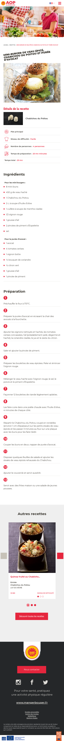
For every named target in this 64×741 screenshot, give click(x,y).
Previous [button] (4, 556)
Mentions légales (32, 718)
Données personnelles (32, 712)
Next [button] (60, 556)
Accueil (6, 45)
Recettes (12, 45)
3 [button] (36, 607)
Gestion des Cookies (32, 714)
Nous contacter (31, 669)
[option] (32, 560)
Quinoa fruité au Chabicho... (25, 577)
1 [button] (29, 607)
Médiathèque (32, 716)
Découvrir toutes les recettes (31, 616)
